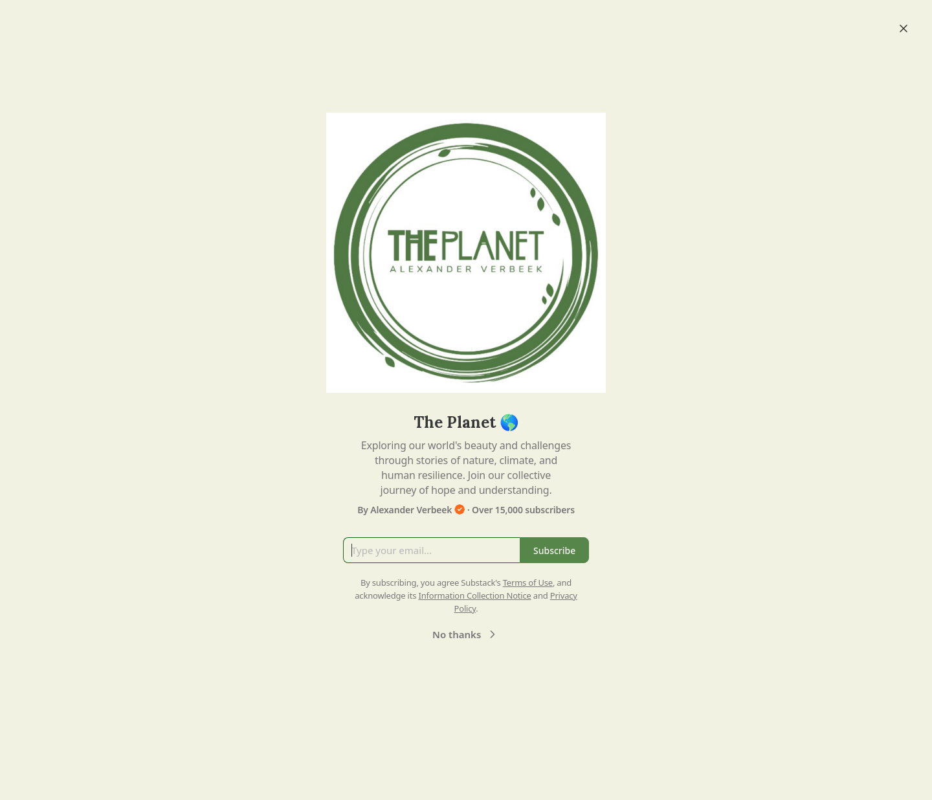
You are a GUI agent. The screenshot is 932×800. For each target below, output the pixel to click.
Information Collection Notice (474, 595)
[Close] (903, 28)
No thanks (465, 634)
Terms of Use (528, 582)
